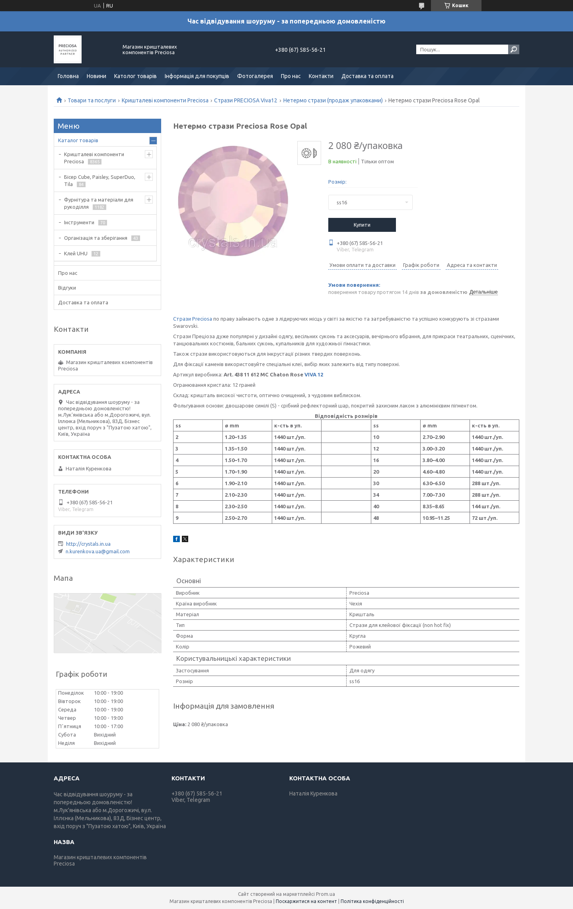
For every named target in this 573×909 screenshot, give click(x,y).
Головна (68, 76)
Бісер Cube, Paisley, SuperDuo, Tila (99, 180)
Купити (362, 224)
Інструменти (79, 222)
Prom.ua (325, 894)
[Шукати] (513, 49)
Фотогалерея (255, 76)
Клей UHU (76, 253)
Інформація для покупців (197, 76)
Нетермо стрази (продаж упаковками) (333, 100)
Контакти (321, 76)
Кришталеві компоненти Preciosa (165, 100)
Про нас (291, 76)
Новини (96, 76)
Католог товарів (135, 76)
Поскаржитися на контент (306, 901)
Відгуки (67, 287)
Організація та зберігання (95, 238)
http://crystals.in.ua (88, 544)
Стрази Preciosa (192, 318)
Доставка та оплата (367, 76)
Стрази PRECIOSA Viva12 (245, 100)
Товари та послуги (92, 100)
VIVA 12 (313, 374)
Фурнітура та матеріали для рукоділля (98, 203)
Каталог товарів (78, 140)
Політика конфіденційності (372, 901)
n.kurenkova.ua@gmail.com (98, 551)
